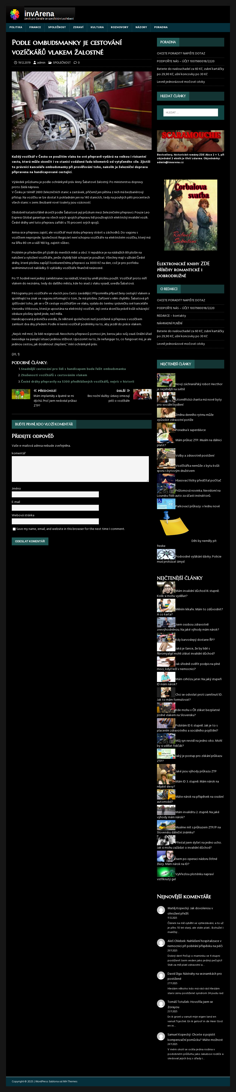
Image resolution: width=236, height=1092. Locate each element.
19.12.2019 (24, 62)
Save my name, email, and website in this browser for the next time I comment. (70, 529)
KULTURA (97, 27)
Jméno (16, 488)
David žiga (175, 974)
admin (41, 62)
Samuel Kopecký (179, 1034)
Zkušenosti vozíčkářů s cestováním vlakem (54, 375)
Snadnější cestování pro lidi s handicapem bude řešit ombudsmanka (73, 369)
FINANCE (35, 27)
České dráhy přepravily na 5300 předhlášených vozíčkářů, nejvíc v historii (77, 381)
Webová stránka (23, 515)
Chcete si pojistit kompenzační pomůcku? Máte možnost (195, 1037)
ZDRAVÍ (78, 27)
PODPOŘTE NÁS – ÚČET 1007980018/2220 (186, 61)
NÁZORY (141, 27)
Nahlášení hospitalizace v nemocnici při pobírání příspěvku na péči (195, 944)
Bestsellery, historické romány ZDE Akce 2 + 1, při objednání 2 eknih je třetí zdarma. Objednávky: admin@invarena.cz (190, 159)
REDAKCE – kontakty (171, 316)
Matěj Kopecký (178, 908)
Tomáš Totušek (178, 1002)
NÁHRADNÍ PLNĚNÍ (169, 323)
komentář (19, 453)
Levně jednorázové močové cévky (181, 82)
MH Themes (70, 1081)
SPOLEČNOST (57, 27)
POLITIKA (15, 27)
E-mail (16, 502)
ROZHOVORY (119, 27)
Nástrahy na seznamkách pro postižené (195, 976)
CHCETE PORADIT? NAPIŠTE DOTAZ (181, 53)
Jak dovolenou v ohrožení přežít (190, 911)
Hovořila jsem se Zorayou (190, 1004)
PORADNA (161, 27)
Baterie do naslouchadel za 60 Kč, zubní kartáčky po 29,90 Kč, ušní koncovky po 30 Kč (190, 71)
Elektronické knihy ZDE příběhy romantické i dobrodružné (183, 270)
